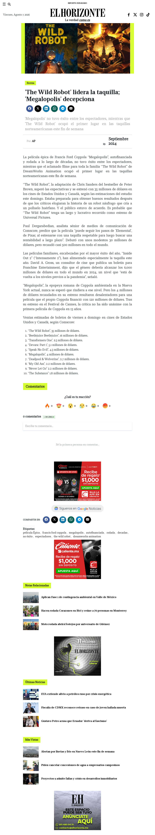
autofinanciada (95, 532)
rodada (111, 532)
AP (33, 141)
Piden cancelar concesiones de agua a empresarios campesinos (80, 765)
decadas (122, 532)
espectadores (43, 536)
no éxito (28, 536)
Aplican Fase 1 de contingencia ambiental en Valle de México (78, 597)
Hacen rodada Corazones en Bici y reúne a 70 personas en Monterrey (84, 610)
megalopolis (76, 532)
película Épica (31, 532)
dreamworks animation (87, 536)
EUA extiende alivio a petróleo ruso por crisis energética (76, 694)
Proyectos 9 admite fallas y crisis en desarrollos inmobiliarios (79, 778)
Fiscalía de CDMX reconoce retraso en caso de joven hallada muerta (83, 707)
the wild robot (62, 536)
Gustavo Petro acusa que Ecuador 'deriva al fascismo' (74, 721)
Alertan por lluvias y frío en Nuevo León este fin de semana (77, 751)
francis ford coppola (54, 532)
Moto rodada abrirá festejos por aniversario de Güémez (75, 624)
